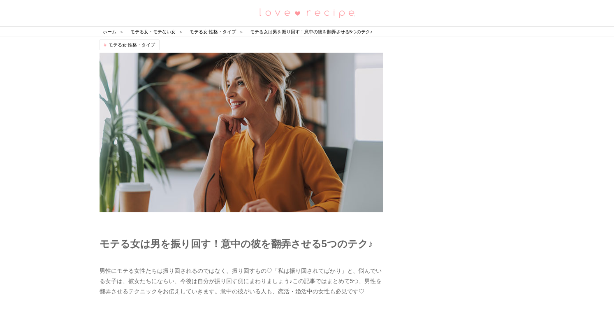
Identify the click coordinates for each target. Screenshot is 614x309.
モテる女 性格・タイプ (132, 44)
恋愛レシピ (307, 12)
